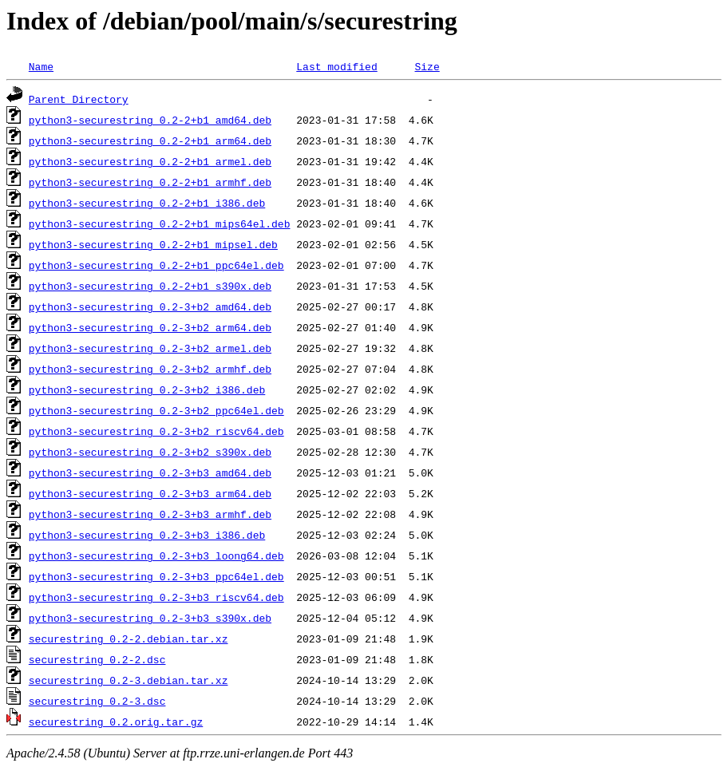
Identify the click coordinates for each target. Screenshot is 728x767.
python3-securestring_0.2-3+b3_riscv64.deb (156, 597)
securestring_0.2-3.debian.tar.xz (128, 680)
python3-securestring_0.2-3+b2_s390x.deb (150, 452)
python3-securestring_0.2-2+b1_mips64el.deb (160, 223)
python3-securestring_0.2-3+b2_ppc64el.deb (156, 410)
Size (426, 66)
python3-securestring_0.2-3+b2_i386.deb (147, 389)
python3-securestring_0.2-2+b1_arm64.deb (150, 140)
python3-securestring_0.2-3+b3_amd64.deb (150, 472)
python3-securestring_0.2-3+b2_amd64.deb (150, 306)
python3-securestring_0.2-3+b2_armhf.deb (150, 369)
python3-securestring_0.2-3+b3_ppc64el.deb (156, 576)
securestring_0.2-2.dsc (97, 659)
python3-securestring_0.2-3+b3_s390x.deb (150, 618)
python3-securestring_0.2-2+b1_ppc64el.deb (156, 265)
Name (41, 66)
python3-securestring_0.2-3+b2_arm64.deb (150, 327)
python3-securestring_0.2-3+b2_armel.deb (150, 348)
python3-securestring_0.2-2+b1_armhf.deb (150, 182)
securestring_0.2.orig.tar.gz (116, 721)
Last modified (336, 66)
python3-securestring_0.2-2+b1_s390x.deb (150, 286)
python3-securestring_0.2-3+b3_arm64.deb (150, 493)
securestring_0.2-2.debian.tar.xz (128, 638)
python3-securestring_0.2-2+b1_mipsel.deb (153, 244)
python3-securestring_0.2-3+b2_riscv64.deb (156, 431)
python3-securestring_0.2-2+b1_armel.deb (150, 161)
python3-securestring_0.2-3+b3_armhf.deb (150, 514)
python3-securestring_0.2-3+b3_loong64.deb (156, 555)
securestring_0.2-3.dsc (97, 701)
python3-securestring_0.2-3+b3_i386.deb (147, 535)
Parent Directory (79, 99)
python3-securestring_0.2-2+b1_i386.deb (147, 203)
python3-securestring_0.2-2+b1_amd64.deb (150, 120)
